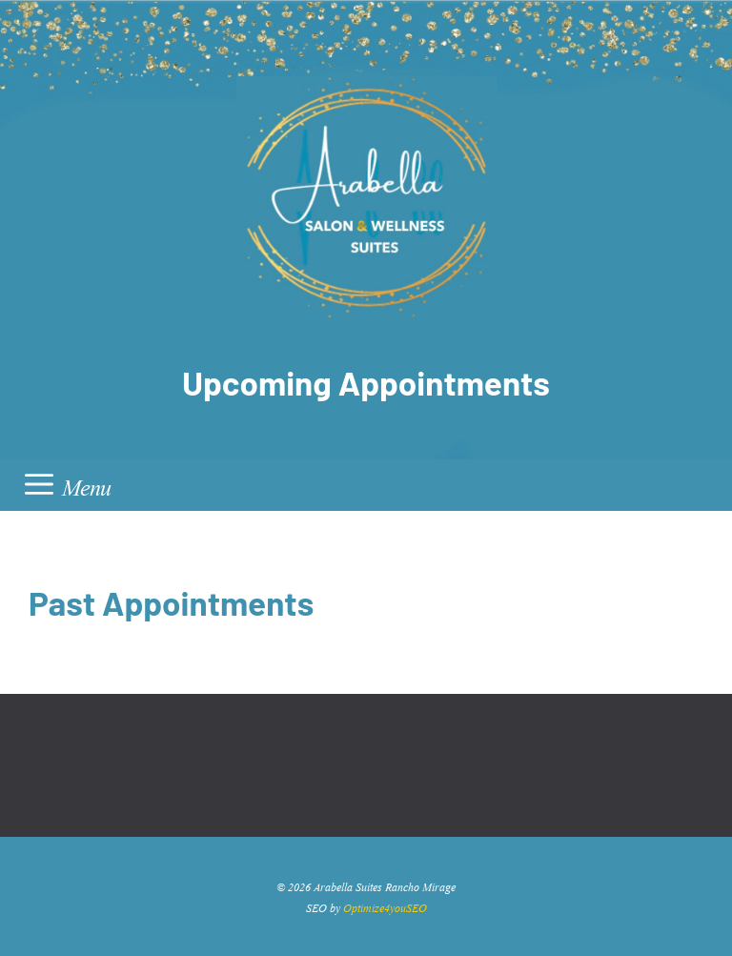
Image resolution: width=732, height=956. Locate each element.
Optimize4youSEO (385, 906)
